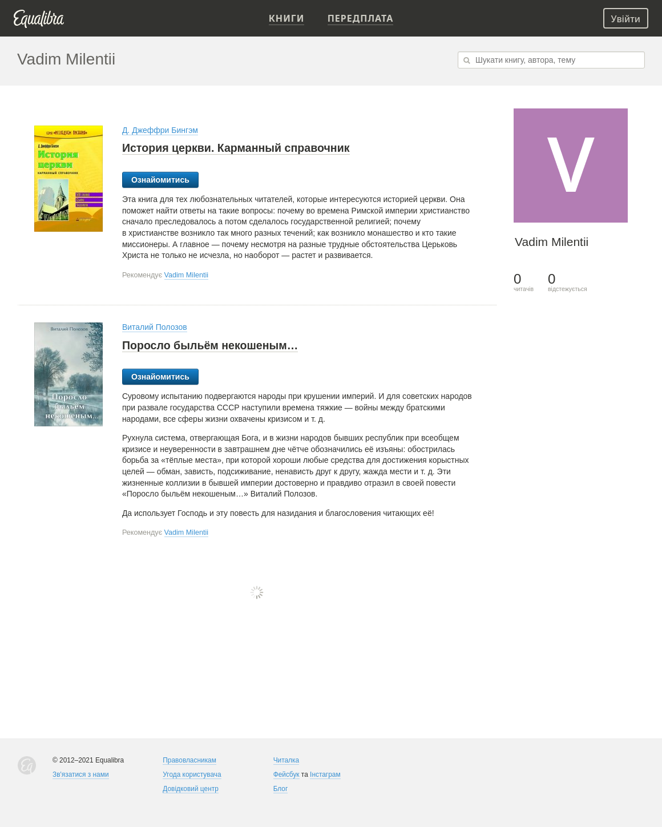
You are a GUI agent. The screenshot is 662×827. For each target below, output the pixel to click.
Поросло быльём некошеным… (210, 345)
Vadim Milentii (186, 275)
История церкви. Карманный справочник (236, 148)
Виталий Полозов (154, 327)
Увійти (625, 19)
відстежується (567, 282)
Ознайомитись (160, 179)
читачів (524, 282)
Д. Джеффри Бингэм (160, 130)
